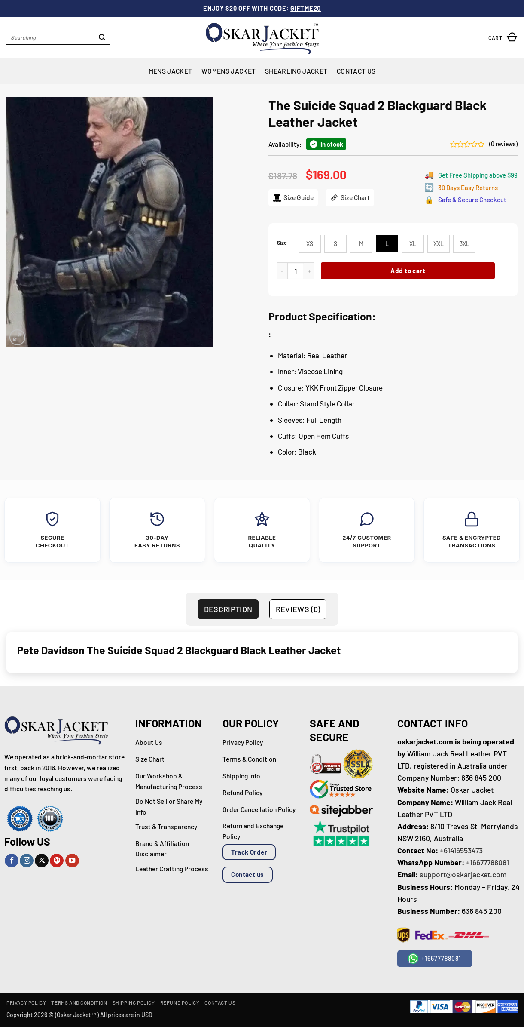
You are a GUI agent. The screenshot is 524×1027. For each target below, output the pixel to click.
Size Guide (293, 197)
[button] (503, 37)
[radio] (309, 243)
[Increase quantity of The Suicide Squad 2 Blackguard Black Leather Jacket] (309, 270)
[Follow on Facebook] (11, 861)
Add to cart (407, 270)
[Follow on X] (42, 861)
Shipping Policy (134, 1002)
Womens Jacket (228, 71)
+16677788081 (487, 862)
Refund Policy (180, 1002)
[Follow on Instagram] (27, 861)
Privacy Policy (26, 1002)
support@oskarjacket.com (463, 874)
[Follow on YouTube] (72, 861)
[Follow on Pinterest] (57, 861)
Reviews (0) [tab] (298, 609)
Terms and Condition (79, 1002)
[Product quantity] (295, 270)
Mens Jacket (170, 71)
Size (282, 243)
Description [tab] (228, 609)
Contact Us (356, 71)
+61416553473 (461, 850)
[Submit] (102, 37)
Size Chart (350, 197)
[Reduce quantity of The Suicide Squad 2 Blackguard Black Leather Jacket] (282, 270)
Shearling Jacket (296, 71)
